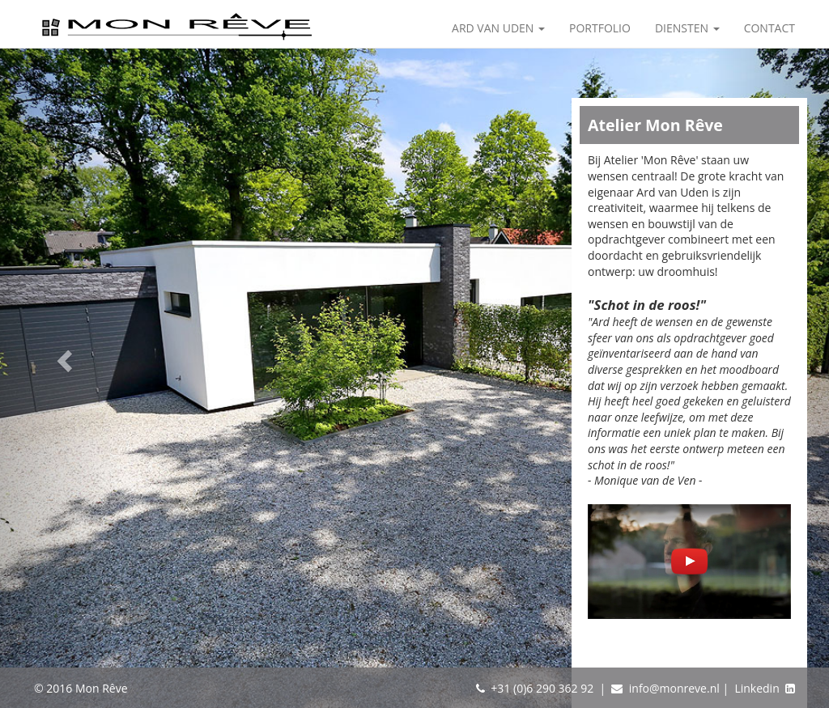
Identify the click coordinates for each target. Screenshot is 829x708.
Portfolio (600, 28)
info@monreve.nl (674, 688)
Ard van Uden (498, 28)
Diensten (687, 28)
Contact (769, 28)
